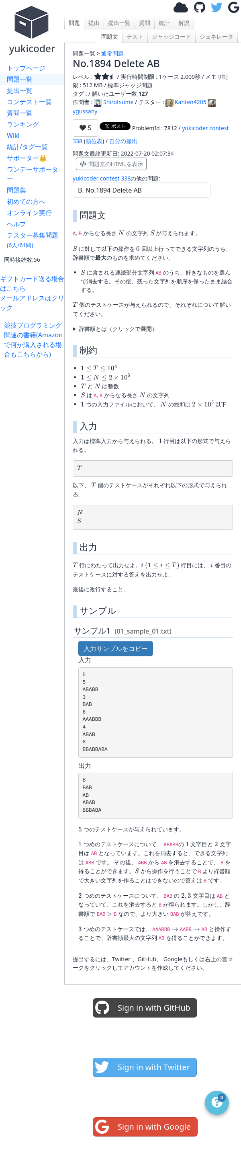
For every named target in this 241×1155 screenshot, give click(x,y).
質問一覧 (20, 113)
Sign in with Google (142, 1127)
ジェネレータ (216, 36)
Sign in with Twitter (141, 1067)
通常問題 (112, 53)
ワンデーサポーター (32, 174)
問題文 (109, 36)
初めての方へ (26, 201)
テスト (135, 36)
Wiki (13, 135)
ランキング (23, 124)
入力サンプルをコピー (116, 648)
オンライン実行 (29, 212)
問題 (74, 23)
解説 (184, 23)
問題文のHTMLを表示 (111, 164)
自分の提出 (123, 141)
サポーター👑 (27, 158)
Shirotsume (113, 102)
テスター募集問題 (32, 240)
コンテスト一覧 (29, 101)
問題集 (16, 190)
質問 (144, 23)
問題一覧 (20, 79)
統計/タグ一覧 (27, 146)
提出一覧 (20, 90)
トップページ (26, 68)
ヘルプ (16, 224)
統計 (164, 23)
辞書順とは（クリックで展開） (118, 328)
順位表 (94, 141)
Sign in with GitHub (141, 1008)
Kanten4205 (185, 102)
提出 (94, 23)
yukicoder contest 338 (102, 178)
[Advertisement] (34, 384)
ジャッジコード (171, 36)
